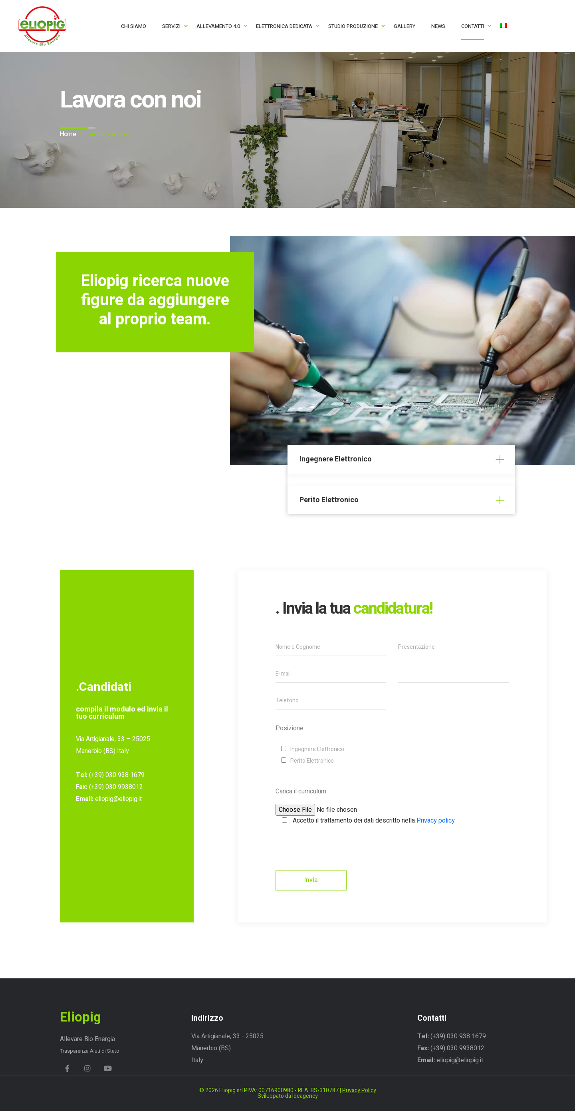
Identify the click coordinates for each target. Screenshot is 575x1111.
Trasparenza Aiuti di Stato (89, 1051)
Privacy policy (435, 820)
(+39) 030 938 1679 (116, 775)
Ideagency (305, 1096)
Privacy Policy (359, 1090)
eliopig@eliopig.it (118, 799)
